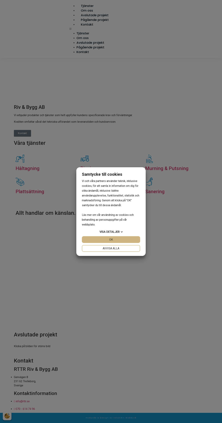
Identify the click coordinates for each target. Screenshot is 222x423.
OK (111, 239)
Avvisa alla (111, 248)
